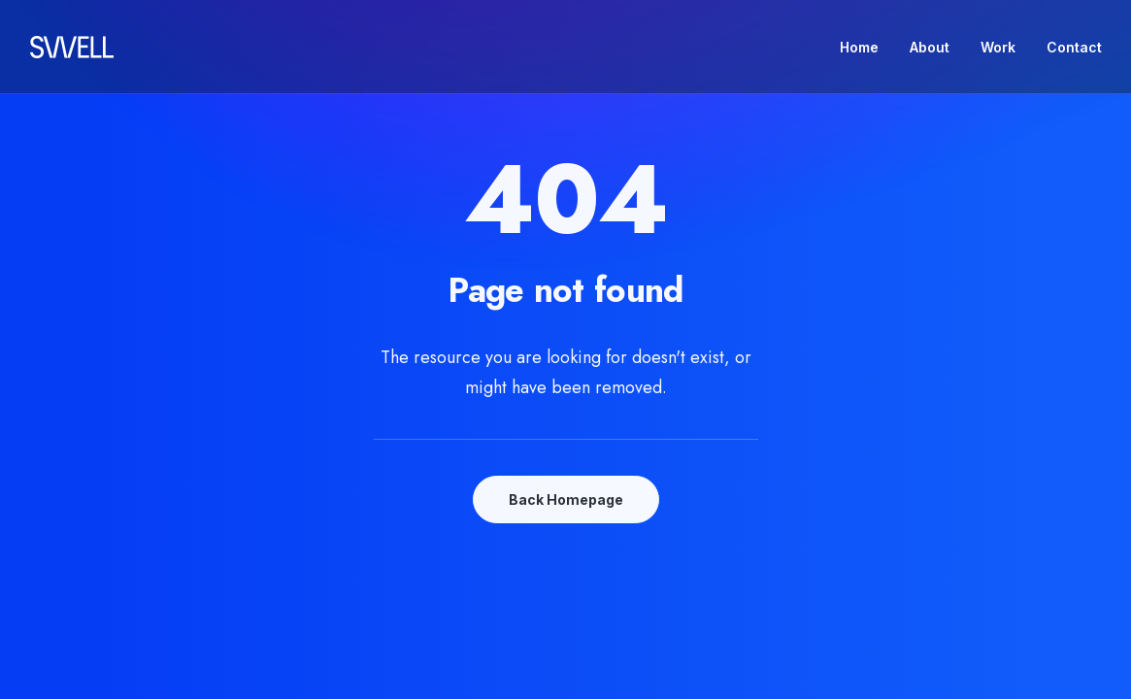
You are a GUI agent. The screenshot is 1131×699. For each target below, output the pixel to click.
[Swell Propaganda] (72, 47)
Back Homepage (566, 499)
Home (859, 47)
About (929, 47)
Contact (1074, 47)
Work (998, 47)
